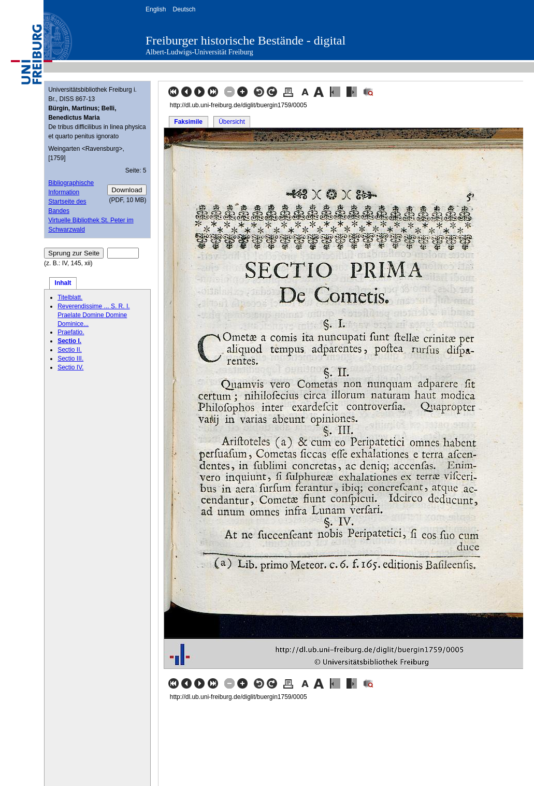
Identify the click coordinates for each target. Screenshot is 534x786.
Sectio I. (69, 341)
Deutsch (183, 9)
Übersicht (232, 121)
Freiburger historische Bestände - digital (245, 40)
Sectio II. (69, 349)
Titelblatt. (69, 297)
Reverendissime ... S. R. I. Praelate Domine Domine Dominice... (93, 315)
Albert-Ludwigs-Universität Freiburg (199, 52)
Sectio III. (70, 358)
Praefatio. (70, 332)
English (156, 9)
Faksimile (188, 121)
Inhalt (63, 283)
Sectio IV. (70, 367)
